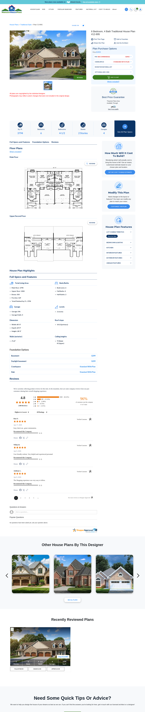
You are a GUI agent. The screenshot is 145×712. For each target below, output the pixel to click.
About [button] (114, 9)
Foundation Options (40, 142)
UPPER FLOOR (55, 669)
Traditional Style (26, 25)
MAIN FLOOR (37, 669)
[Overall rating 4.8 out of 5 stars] (22, 402)
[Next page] (38, 498)
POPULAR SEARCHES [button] (65, 9)
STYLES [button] (51, 9)
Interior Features (114, 253)
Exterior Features (114, 258)
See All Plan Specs (124, 128)
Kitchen (109, 247)
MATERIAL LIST (91, 9)
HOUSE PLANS (35, 9)
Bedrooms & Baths (114, 242)
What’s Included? (113, 82)
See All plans (72, 600)
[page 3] (25, 498)
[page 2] (20, 498)
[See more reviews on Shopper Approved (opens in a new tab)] (27, 438)
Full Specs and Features (20, 142)
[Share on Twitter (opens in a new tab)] (24, 438)
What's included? (16, 152)
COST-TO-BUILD (104, 9)
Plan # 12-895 (63, 657)
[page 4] (29, 498)
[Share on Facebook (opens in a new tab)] (20, 438)
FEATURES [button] (79, 9)
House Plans (14, 25)
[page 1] (16, 498)
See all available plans (91, 2)
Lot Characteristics (115, 232)
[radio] (53, 397)
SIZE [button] (43, 9)
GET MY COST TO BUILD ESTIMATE (120, 172)
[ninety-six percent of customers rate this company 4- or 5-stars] (83, 401)
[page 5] (33, 498)
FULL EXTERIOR (19, 669)
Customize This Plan (119, 206)
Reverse (80, 77)
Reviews (55, 142)
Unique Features (113, 263)
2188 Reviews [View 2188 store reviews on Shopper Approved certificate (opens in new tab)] (25, 405)
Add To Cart (113, 77)
